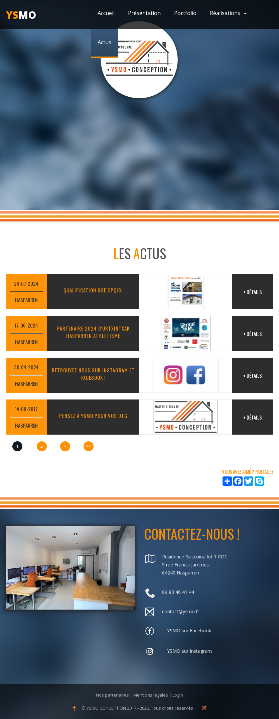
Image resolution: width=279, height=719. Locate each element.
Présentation (144, 13)
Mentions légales (150, 695)
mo (21, 15)
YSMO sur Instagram (189, 651)
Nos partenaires (112, 695)
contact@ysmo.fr (180, 611)
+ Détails (252, 291)
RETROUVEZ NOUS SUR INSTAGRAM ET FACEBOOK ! (93, 373)
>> (88, 446)
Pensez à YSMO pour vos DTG (93, 415)
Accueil (106, 13)
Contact (134, 42)
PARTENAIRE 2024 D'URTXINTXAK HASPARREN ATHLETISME (93, 332)
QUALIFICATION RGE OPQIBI (93, 290)
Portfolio (185, 13)
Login (177, 695)
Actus (104, 42)
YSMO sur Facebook (189, 630)
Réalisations (228, 13)
